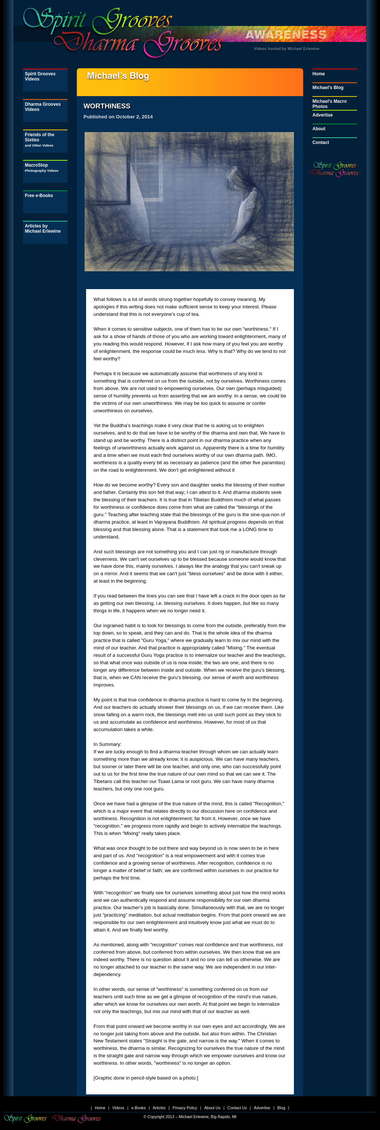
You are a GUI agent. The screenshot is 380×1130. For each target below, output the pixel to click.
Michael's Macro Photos (329, 104)
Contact (320, 142)
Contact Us (237, 1108)
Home (318, 73)
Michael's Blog (328, 87)
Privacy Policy (185, 1108)
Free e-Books (39, 195)
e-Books (138, 1108)
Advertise (322, 115)
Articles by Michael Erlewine (43, 228)
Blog (281, 1108)
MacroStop (42, 168)
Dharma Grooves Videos (43, 107)
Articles (159, 1108)
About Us (212, 1108)
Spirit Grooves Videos (40, 76)
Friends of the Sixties (39, 139)
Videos (118, 1108)
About (318, 128)
